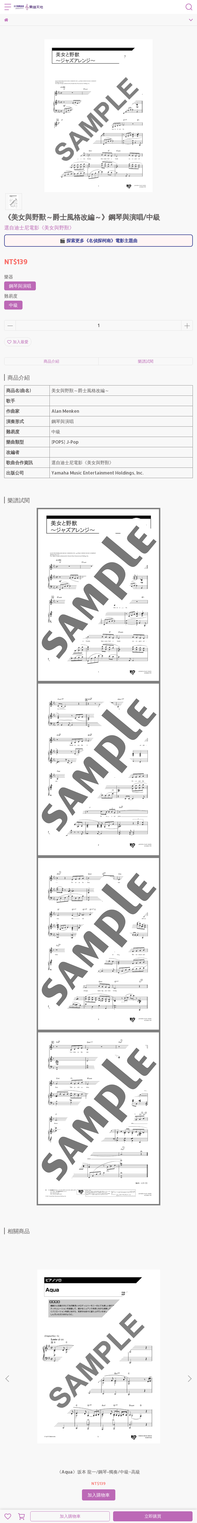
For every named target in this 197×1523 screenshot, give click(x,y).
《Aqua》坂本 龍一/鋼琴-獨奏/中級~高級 (55, 1359)
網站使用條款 (16, 1453)
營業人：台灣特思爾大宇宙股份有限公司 (39, 1461)
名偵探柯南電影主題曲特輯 (111, 1444)
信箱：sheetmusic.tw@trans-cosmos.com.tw (47, 1429)
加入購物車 (70, 1516)
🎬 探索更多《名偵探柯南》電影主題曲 (99, 240)
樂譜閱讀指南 (16, 1444)
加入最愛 (17, 341)
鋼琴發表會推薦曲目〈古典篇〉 (57, 1444)
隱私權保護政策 (169, 1444)
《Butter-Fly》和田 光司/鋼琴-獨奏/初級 (141, 1359)
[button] (189, 1321)
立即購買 (152, 1516)
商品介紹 (51, 361)
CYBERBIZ (122, 1502)
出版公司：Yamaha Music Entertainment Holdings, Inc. (82, 1453)
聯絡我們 (145, 1444)
